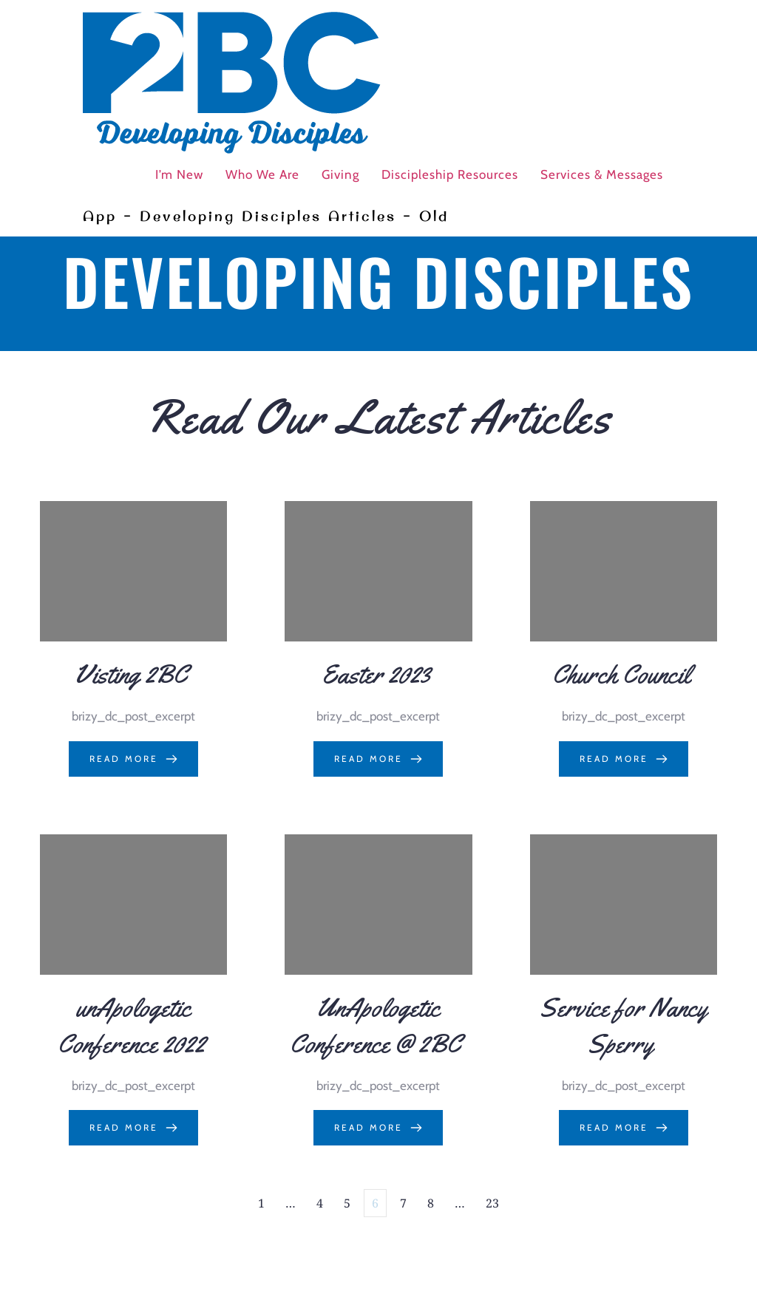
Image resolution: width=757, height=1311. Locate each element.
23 (492, 1203)
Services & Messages (601, 174)
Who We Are (262, 174)
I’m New (179, 174)
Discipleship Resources (449, 174)
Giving (340, 174)
